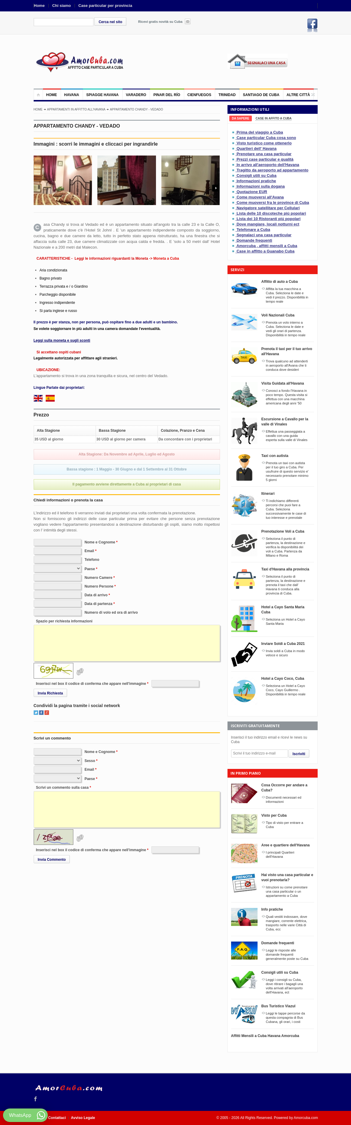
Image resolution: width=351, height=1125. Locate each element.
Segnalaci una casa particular (264, 235)
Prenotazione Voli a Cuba (282, 531)
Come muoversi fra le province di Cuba (273, 202)
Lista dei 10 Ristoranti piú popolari (269, 218)
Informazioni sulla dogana (261, 186)
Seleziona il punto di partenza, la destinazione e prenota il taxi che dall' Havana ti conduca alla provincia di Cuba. (285, 585)
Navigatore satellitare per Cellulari (268, 208)
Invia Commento (52, 859)
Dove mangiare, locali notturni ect (268, 224)
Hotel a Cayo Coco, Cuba (282, 678)
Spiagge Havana (102, 95)
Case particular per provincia (105, 5)
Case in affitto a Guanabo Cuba (266, 251)
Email (89, 551)
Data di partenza (98, 604)
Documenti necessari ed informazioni (283, 799)
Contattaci (57, 1118)
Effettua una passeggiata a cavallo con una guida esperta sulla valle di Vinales (287, 436)
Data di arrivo (96, 595)
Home (39, 5)
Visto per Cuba (274, 815)
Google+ (46, 712)
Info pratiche (272, 909)
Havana (71, 95)
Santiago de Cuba (261, 95)
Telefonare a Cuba (253, 229)
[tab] (240, 118)
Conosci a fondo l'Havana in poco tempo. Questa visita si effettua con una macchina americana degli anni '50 (286, 397)
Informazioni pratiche (256, 181)
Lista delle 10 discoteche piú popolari (271, 213)
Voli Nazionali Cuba (278, 315)
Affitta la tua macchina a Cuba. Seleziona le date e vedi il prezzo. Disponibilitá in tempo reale (287, 295)
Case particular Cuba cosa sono (266, 137)
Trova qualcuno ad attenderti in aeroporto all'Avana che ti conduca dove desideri (287, 365)
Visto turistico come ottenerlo (264, 143)
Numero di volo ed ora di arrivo (111, 612)
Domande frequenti (254, 240)
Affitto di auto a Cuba (279, 282)
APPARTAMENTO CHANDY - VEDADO (136, 109)
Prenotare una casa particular (264, 154)
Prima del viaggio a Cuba (260, 132)
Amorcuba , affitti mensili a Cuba (267, 245)
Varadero (136, 95)
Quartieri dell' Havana (256, 148)
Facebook (312, 25)
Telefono (91, 560)
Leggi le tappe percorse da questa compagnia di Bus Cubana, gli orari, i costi (285, 1018)
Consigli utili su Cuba (256, 175)
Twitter (36, 712)
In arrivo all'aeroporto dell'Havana (268, 164)
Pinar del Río (166, 95)
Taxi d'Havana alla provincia (285, 569)
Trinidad (227, 95)
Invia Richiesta (50, 693)
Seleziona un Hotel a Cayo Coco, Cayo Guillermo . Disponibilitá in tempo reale (286, 690)
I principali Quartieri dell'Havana (280, 854)
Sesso (89, 761)
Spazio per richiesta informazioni (64, 621)
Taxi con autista (274, 456)
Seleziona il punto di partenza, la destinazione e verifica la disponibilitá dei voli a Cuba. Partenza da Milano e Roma (285, 547)
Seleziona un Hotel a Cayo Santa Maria (285, 621)
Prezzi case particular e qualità (265, 159)
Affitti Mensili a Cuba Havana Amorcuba (265, 1036)
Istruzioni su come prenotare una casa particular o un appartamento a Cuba (287, 891)
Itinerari (268, 493)
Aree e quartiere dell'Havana (285, 845)
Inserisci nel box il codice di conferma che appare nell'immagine (91, 684)
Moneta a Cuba (166, 258)
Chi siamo (61, 5)
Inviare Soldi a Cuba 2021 (283, 644)
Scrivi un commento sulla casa (62, 787)
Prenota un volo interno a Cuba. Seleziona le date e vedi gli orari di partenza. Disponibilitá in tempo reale (286, 329)
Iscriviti (299, 754)
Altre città (298, 95)
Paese (89, 569)
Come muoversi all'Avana (260, 197)
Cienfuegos (199, 95)
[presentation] (240, 118)
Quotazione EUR (252, 191)
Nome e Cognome (99, 542)
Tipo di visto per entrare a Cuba (284, 825)
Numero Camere (98, 578)
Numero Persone (98, 586)
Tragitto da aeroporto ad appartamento (272, 170)
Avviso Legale (83, 1118)
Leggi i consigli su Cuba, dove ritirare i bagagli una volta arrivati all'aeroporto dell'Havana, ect (284, 986)
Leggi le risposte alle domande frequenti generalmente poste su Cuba (287, 954)
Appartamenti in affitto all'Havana (76, 109)
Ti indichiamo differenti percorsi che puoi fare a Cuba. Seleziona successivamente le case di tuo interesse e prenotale (286, 509)
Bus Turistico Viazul (278, 1006)
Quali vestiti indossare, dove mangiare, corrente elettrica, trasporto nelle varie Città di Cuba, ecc (286, 923)
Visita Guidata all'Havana (282, 383)
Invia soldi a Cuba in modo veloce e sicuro (285, 653)
